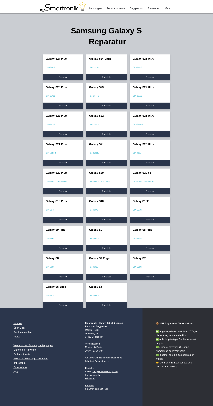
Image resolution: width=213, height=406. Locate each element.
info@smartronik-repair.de (105, 371)
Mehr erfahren (167, 362)
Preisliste (89, 385)
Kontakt (17, 323)
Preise (16, 336)
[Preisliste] (63, 77)
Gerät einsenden (22, 332)
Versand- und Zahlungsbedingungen (33, 345)
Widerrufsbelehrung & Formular (30, 358)
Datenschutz (20, 367)
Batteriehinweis (21, 354)
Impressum (19, 363)
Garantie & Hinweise (24, 349)
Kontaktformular (93, 375)
